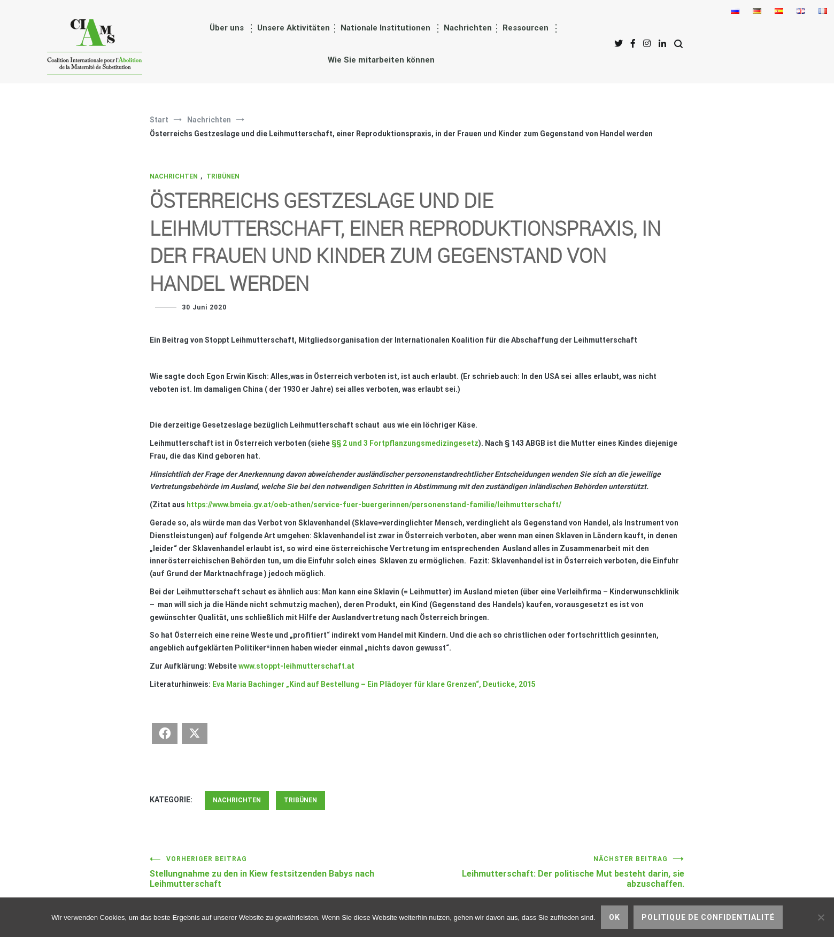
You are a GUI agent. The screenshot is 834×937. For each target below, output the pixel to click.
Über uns (227, 28)
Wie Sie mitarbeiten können (381, 60)
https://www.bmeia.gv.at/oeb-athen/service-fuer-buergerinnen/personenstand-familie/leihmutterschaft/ (374, 504)
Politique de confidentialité (708, 917)
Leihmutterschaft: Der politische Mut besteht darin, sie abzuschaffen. (550, 872)
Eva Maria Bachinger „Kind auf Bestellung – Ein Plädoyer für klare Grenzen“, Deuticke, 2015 (374, 684)
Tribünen (223, 176)
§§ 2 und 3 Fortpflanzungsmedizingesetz (404, 443)
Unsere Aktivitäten (293, 28)
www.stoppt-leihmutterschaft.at (296, 666)
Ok (614, 917)
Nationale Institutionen (385, 28)
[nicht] (820, 917)
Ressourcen (526, 28)
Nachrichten (468, 28)
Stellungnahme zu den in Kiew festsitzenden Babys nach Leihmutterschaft (283, 872)
